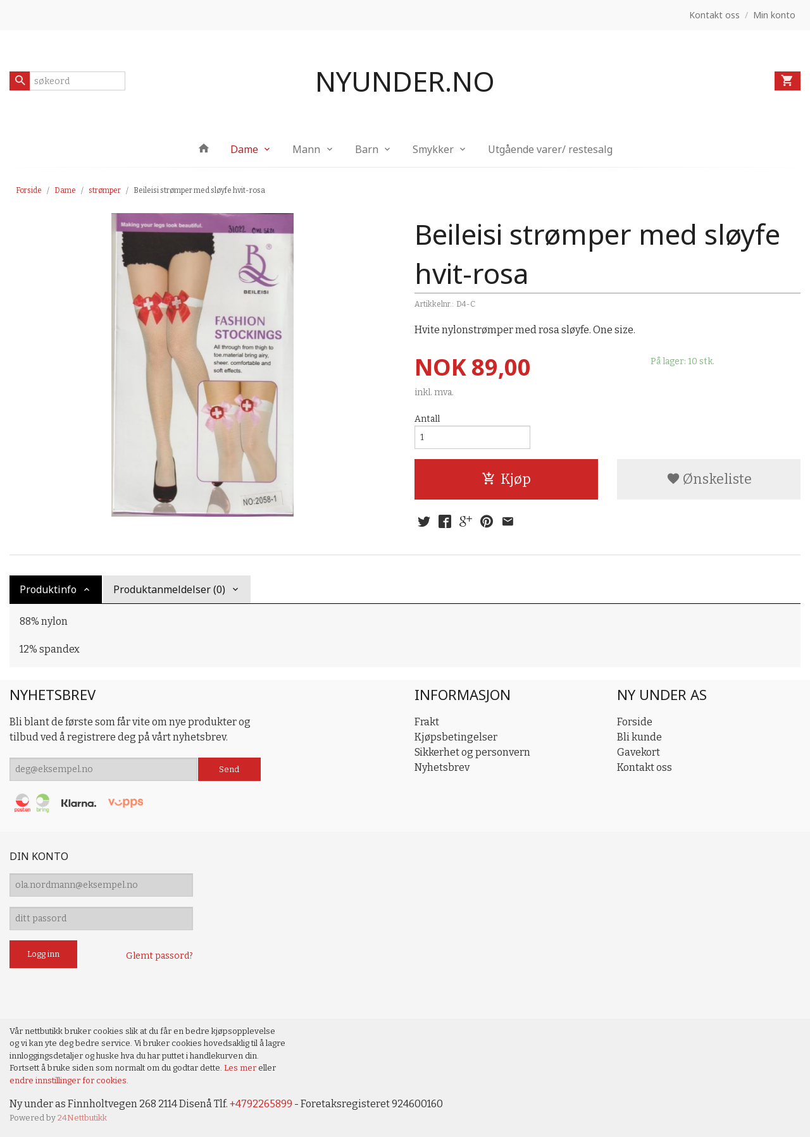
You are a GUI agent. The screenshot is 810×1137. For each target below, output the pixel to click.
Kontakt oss (644, 767)
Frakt (426, 722)
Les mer (241, 1067)
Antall (427, 419)
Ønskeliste (709, 479)
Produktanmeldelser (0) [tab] (169, 589)
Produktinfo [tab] (48, 589)
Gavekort (638, 752)
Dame (244, 149)
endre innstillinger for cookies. (68, 1080)
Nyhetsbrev (442, 767)
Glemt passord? (159, 955)
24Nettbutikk (82, 1117)
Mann (306, 149)
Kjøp (506, 479)
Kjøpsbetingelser (455, 737)
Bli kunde (639, 737)
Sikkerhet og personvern (472, 752)
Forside (29, 190)
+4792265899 (261, 1104)
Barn (366, 149)
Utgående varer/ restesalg (550, 149)
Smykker (433, 149)
